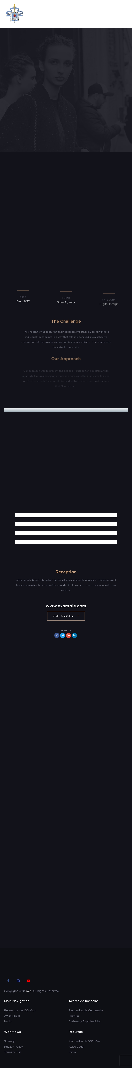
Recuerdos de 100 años (20, 1010)
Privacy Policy (13, 1046)
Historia (74, 1015)
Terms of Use (12, 1052)
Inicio (7, 1021)
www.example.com (66, 605)
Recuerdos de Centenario (86, 1010)
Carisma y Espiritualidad (85, 1021)
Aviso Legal (12, 1015)
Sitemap (9, 1041)
